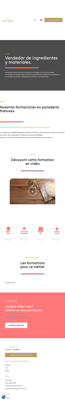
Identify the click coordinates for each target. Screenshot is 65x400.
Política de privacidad (10, 383)
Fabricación (8, 365)
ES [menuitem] (34, 20)
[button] (32, 191)
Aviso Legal (8, 380)
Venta (6, 368)
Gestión (7, 370)
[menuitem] (35, 20)
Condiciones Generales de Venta (13, 385)
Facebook (7, 398)
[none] (35, 20)
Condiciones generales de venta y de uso (15, 388)
